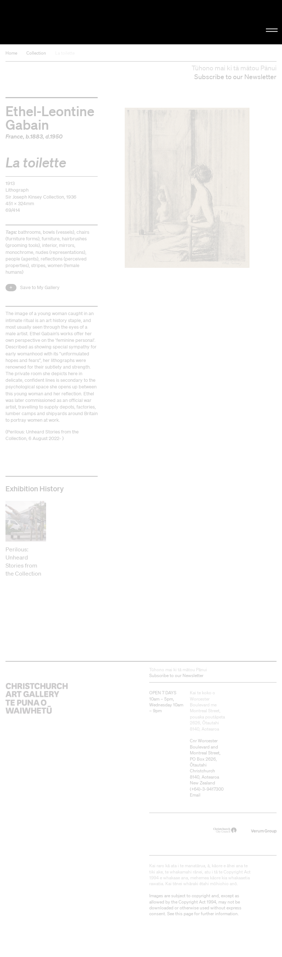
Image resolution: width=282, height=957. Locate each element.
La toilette (65, 53)
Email (195, 795)
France (14, 136)
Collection (36, 53)
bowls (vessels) (58, 232)
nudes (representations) (60, 252)
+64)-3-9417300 (207, 789)
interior (49, 245)
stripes (38, 265)
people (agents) (21, 259)
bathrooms (29, 232)
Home (11, 53)
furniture (51, 239)
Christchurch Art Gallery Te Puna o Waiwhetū (47, 22)
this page (184, 913)
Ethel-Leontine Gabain (49, 117)
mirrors (66, 245)
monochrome (19, 252)
